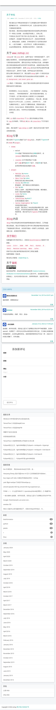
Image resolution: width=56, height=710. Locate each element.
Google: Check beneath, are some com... (16, 500)
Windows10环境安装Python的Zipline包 (16, 419)
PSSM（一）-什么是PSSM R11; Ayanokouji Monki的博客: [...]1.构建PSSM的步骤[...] (28, 491)
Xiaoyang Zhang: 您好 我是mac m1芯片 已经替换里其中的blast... (25, 473)
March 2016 (7, 636)
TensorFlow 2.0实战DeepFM (12, 428)
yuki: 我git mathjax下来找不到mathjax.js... (17, 482)
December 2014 (8, 680)
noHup (4, 3)
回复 (51, 304)
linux (28, 537)
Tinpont (35, 203)
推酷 (35, 153)
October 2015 (7, 658)
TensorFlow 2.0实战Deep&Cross (14, 423)
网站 (4, 369)
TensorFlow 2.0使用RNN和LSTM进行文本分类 (18, 441)
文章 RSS (6, 690)
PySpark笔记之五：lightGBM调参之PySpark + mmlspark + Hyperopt (26, 445)
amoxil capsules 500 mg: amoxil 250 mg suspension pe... (22, 487)
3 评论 (39, 18)
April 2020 (6, 556)
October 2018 (7, 583)
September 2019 (8, 570)
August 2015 (7, 667)
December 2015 (8, 649)
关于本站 (10, 14)
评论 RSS (6, 695)
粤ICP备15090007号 (23, 707)
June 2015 (6, 671)
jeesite (28, 528)
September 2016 (8, 614)
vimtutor (9, 310)
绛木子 (28, 163)
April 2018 (6, 587)
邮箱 (4, 361)
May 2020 (6, 552)
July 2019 (6, 578)
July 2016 (6, 618)
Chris (17, 153)
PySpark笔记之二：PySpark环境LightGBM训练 (19, 458)
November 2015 (8, 653)
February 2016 (8, 640)
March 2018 (7, 592)
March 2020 (7, 561)
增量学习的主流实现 (10, 432)
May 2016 (6, 627)
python (28, 524)
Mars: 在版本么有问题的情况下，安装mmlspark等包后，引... (23, 509)
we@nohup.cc (23, 258)
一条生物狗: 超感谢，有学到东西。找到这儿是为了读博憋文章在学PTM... (27, 495)
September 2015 (8, 662)
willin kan (26, 183)
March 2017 (7, 605)
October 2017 (7, 596)
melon (28, 178)
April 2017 (6, 600)
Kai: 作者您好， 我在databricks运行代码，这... (18, 469)
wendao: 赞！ (7, 504)
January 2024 (8, 548)
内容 (4, 377)
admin (12, 18)
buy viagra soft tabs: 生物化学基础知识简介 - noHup (20, 478)
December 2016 (8, 609)
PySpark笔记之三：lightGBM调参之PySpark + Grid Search (22, 454)
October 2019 (7, 565)
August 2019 (7, 574)
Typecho (17, 140)
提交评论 (10, 402)
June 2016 (6, 622)
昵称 (4, 353)
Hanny (24, 194)
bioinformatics (28, 519)
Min (39, 163)
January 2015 (8, 675)
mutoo (26, 173)
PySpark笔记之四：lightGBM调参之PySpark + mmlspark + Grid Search (26, 450)
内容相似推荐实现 (9, 436)
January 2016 (8, 644)
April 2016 (6, 631)
